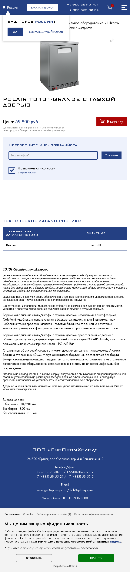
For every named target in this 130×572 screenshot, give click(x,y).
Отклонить (34, 558)
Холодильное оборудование (81, 22)
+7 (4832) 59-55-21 (81, 476)
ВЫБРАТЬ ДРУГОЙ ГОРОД (46, 32)
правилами (28, 172)
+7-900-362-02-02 (83, 10)
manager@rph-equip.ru (51, 490)
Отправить (111, 155)
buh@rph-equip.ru (81, 490)
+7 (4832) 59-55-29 (49, 476)
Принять (96, 558)
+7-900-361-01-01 (83, 4)
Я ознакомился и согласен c (36, 170)
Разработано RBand (65, 566)
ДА (15, 32)
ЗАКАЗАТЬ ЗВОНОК (42, 7)
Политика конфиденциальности (93, 514)
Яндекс (115, 541)
